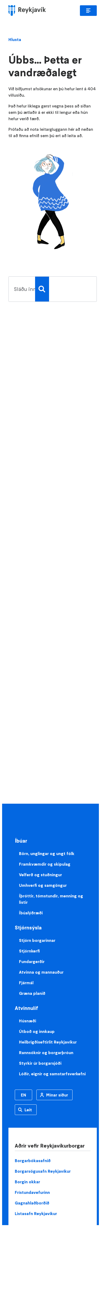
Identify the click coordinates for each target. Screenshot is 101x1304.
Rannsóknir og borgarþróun (46, 1052)
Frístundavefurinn (32, 1192)
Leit (28, 1109)
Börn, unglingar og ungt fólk (46, 853)
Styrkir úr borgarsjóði (40, 1063)
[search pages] (22, 289)
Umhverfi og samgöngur (43, 885)
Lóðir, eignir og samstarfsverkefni (52, 1073)
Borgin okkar (27, 1181)
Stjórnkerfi (29, 951)
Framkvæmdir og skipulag (44, 864)
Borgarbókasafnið (33, 1160)
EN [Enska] (23, 1095)
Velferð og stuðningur (40, 874)
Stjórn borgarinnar (37, 940)
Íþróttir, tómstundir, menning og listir (51, 899)
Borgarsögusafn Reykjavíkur (43, 1171)
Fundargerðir (32, 961)
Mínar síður (57, 1095)
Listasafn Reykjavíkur (36, 1213)
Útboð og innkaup (37, 1031)
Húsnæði (27, 1020)
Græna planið (32, 993)
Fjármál (26, 982)
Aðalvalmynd (88, 10)
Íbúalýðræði (31, 912)
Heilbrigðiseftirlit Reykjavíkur (48, 1042)
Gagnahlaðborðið (32, 1203)
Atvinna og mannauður (41, 972)
